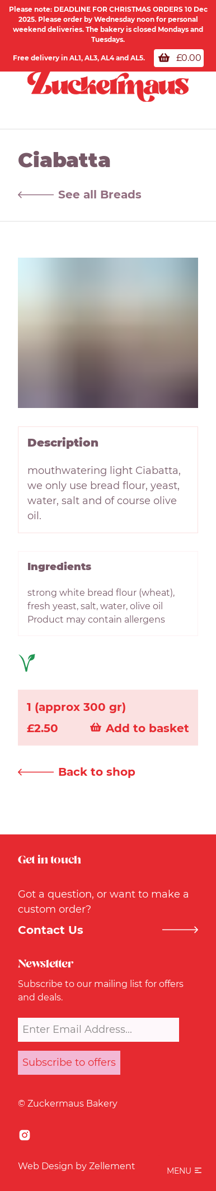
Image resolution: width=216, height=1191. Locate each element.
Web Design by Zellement (76, 1166)
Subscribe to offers (69, 1062)
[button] (185, 1171)
